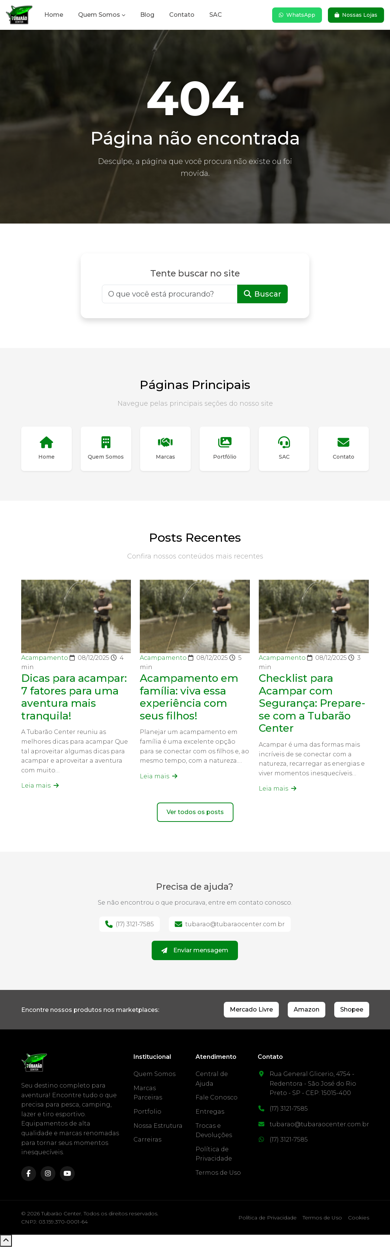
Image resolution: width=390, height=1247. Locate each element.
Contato (181, 14)
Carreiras (147, 1139)
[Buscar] (170, 294)
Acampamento (45, 658)
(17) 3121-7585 (129, 924)
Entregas (210, 1111)
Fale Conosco (217, 1097)
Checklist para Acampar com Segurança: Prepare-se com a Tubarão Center (313, 703)
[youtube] (67, 1174)
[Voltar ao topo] (6, 1241)
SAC (215, 14)
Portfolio (147, 1111)
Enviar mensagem (194, 951)
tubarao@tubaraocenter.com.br (230, 924)
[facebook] (28, 1174)
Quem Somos (99, 14)
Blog (147, 14)
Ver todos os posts (195, 812)
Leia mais (40, 785)
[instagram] (48, 1174)
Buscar (262, 293)
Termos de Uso (218, 1173)
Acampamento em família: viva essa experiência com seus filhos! (190, 697)
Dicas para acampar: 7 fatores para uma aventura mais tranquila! (74, 697)
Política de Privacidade (267, 1218)
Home (53, 14)
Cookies (358, 1218)
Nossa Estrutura (158, 1126)
